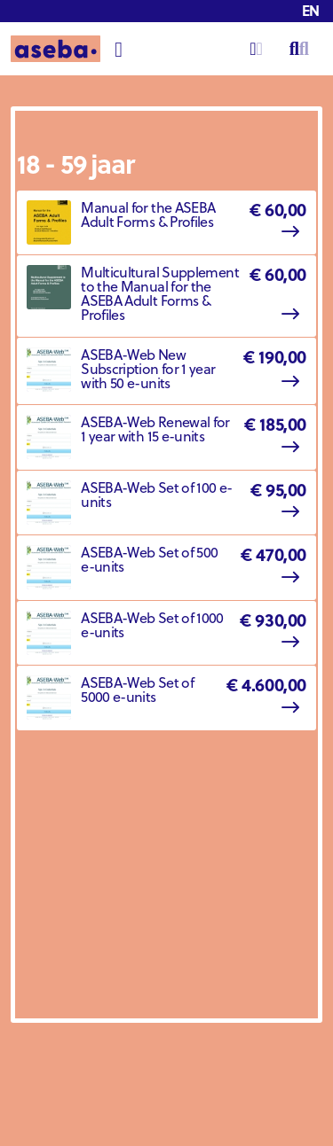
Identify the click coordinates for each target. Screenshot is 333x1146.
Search (299, 40)
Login (256, 40)
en (311, 10)
